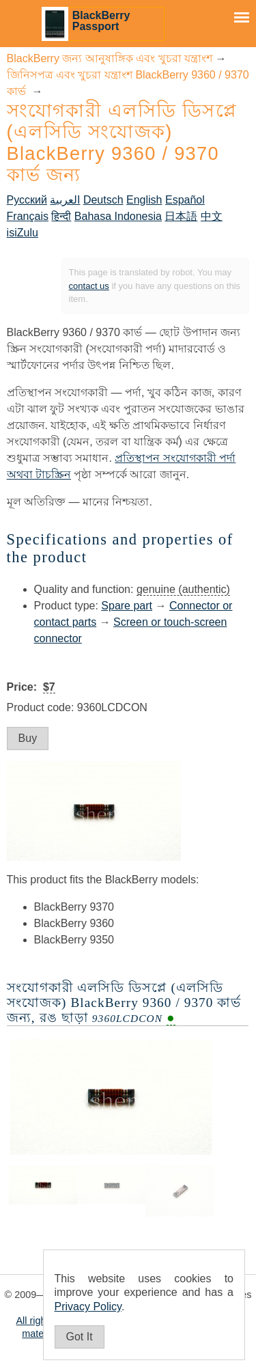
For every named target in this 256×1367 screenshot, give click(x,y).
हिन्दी (61, 216)
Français (27, 216)
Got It (79, 1336)
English (144, 200)
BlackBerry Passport (101, 21)
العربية (65, 200)
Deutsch (103, 200)
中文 (212, 216)
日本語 (181, 216)
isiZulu (22, 232)
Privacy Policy (88, 1306)
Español (185, 200)
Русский (27, 200)
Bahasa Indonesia (118, 216)
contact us (89, 286)
